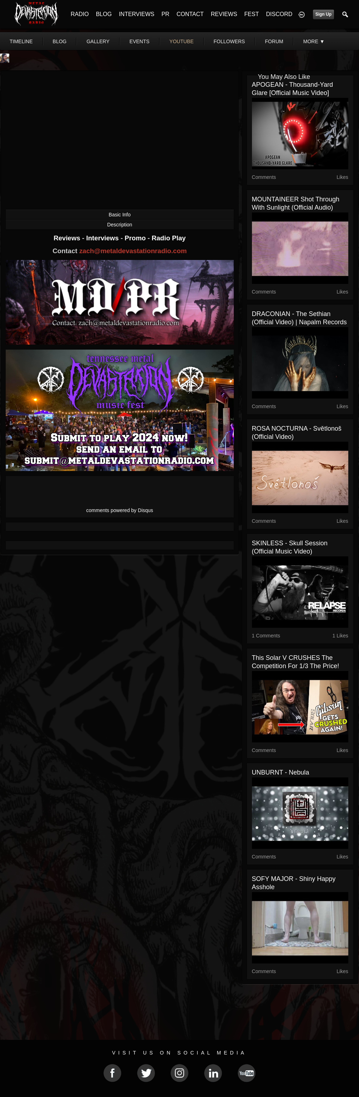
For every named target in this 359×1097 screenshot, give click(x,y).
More (314, 41)
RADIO (80, 14)
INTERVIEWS (136, 14)
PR (165, 14)
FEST (251, 14)
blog (60, 41)
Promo (136, 238)
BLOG (104, 14)
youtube (182, 41)
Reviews (68, 238)
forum (274, 41)
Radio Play (169, 238)
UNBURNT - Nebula (280, 772)
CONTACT (190, 14)
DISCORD (279, 14)
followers (229, 41)
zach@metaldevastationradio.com (133, 251)
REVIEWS (224, 14)
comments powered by (119, 510)
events (140, 41)
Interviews (103, 238)
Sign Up (323, 14)
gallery (97, 41)
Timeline (21, 41)
